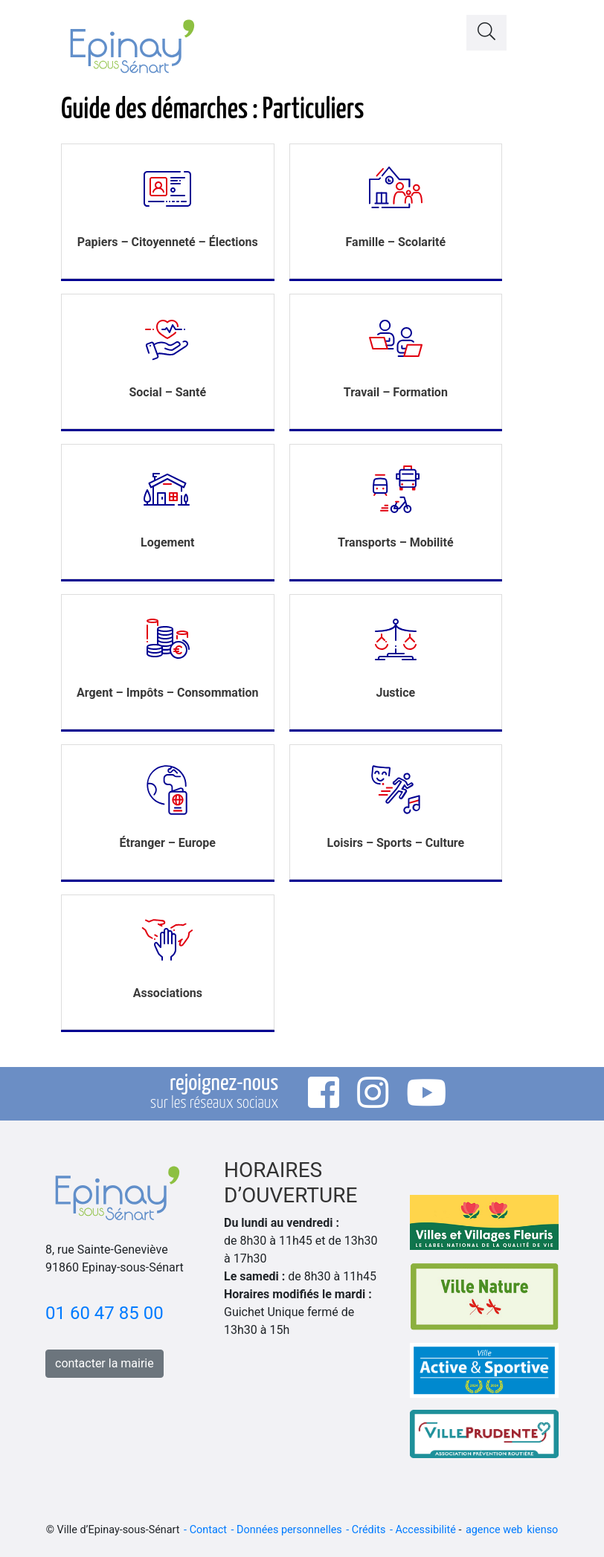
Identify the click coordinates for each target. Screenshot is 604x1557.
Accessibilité (425, 1530)
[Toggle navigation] (540, 28)
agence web (494, 1530)
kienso (542, 1530)
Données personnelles (289, 1530)
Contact (208, 1530)
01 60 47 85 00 (104, 1313)
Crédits (369, 1530)
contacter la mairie (104, 1363)
